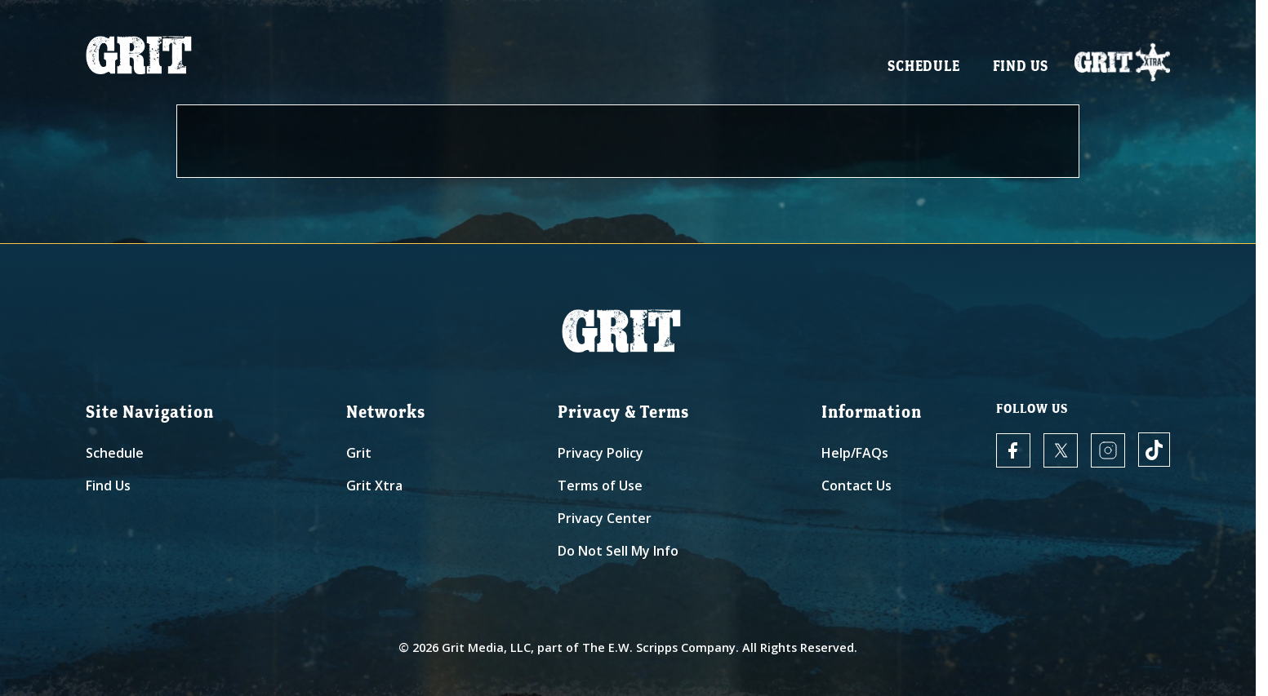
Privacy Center (605, 518)
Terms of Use (600, 485)
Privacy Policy (600, 453)
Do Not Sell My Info (618, 551)
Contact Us (856, 485)
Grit (359, 453)
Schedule (923, 65)
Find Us (1021, 65)
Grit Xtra (374, 485)
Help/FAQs (854, 453)
